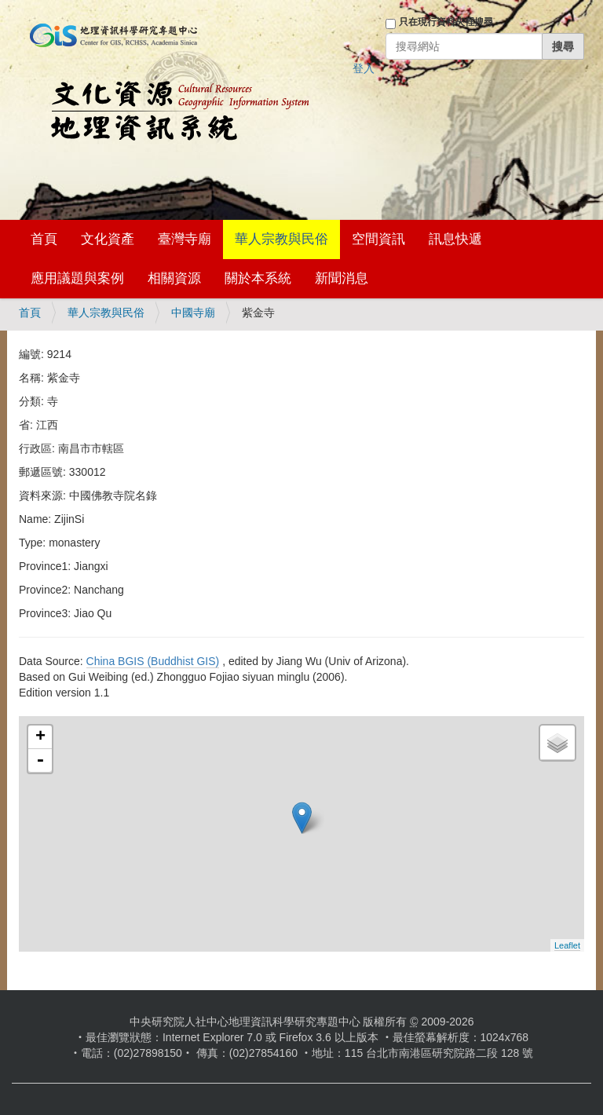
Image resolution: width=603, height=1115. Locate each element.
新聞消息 (341, 278)
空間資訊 (378, 239)
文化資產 (107, 239)
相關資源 (174, 278)
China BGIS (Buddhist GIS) (153, 661)
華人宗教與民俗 (281, 239)
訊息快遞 (455, 239)
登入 (364, 68)
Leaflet (567, 945)
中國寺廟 (193, 312)
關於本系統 (258, 278)
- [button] (40, 761)
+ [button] (40, 737)
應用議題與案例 (77, 278)
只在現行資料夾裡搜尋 (446, 21)
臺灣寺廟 (184, 239)
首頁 (44, 239)
